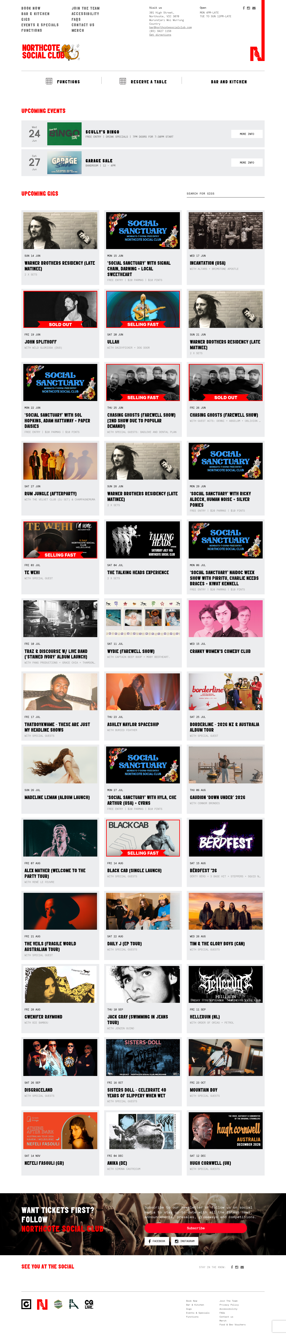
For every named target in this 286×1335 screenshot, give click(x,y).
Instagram (184, 1241)
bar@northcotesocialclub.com (170, 27)
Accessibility (85, 13)
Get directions (160, 34)
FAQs (76, 19)
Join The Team (86, 8)
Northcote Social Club (50, 52)
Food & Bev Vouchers (233, 1324)
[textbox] (226, 193)
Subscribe (196, 1228)
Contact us (83, 25)
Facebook (156, 1241)
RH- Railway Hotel (74, 1304)
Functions (31, 30)
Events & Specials (40, 25)
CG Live (89, 1304)
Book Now (30, 8)
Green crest (58, 1304)
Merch (78, 30)
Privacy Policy (229, 1304)
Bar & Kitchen (35, 13)
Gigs (25, 19)
